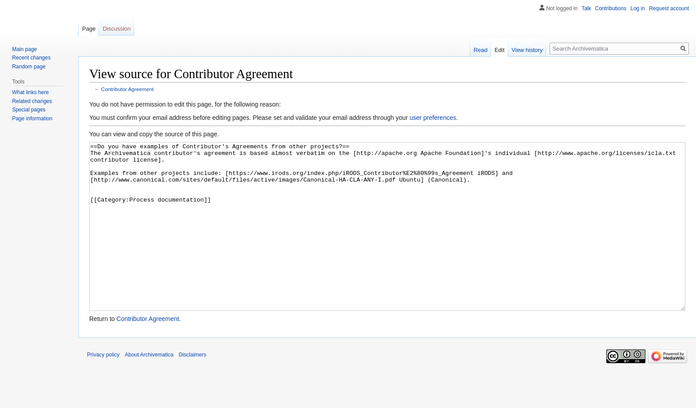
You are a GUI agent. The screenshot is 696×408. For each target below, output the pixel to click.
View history (527, 50)
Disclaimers (192, 388)
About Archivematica (149, 388)
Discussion (116, 28)
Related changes (32, 101)
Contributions (611, 8)
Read (480, 50)
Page (88, 28)
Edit (499, 50)
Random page (28, 66)
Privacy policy (103, 388)
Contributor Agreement (127, 89)
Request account (669, 8)
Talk (586, 8)
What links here (30, 92)
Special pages (28, 110)
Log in (637, 8)
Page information (32, 118)
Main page (24, 49)
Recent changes (31, 58)
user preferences (433, 117)
